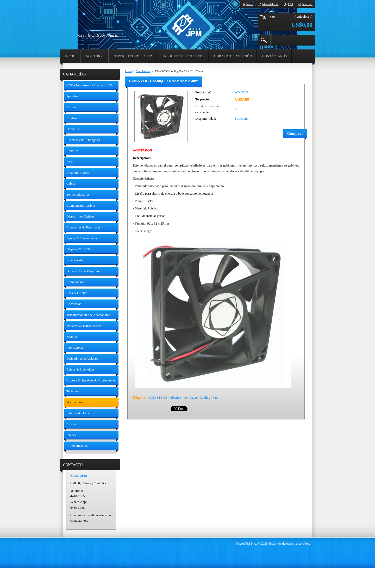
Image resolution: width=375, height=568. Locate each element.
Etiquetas (139, 397)
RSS (290, 4)
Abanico (175, 397)
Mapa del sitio (270, 4)
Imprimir (307, 4)
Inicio (128, 71)
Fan (215, 397)
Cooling (204, 397)
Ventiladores (143, 71)
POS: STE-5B (158, 397)
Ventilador (190, 397)
